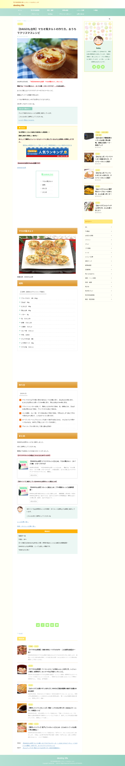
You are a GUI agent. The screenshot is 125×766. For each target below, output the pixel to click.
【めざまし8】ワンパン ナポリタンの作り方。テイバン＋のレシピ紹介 (103, 175)
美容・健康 (50, 10)
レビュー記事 (80, 10)
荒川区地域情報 (35, 10)
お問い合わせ (80, 14)
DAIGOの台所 (21, 167)
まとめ (44, 192)
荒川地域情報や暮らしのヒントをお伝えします (62, 761)
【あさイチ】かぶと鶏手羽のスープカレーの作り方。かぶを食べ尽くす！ (103, 191)
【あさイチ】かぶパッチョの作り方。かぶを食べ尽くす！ (103, 208)
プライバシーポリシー (65, 14)
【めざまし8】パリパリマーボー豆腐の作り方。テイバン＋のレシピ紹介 (104, 159)
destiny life (19, 5)
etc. (20, 14)
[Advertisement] (47, 212)
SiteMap (50, 14)
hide (51, 174)
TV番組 (96, 10)
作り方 (44, 188)
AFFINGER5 (79, 763)
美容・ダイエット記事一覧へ (26, 526)
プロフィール (35, 14)
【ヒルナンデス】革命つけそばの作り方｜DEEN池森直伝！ (41, 748)
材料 (43, 185)
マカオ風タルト (47, 181)
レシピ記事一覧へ (23, 522)
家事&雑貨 (65, 10)
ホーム (20, 10)
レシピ (21, 633)
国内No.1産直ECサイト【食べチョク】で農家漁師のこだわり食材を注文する (47, 145)
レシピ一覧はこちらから (26, 120)
